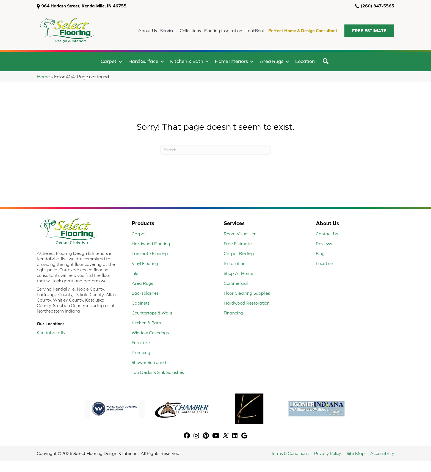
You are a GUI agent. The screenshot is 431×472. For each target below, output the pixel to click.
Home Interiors (231, 61)
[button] (369, 30)
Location (305, 61)
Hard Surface (143, 61)
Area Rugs (271, 61)
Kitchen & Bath (186, 61)
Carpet (109, 61)
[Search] (215, 149)
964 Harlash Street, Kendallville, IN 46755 (83, 5)
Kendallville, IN (51, 332)
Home (43, 76)
